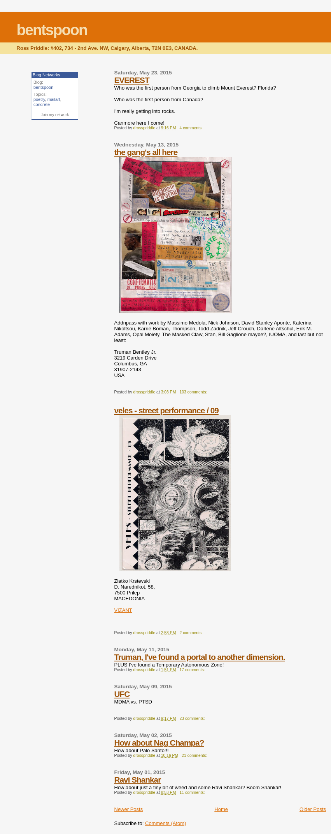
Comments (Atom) (165, 823)
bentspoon (52, 29)
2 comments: (192, 633)
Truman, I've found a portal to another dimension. (199, 656)
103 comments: (194, 392)
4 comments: (192, 128)
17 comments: (193, 670)
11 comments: (193, 792)
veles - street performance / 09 (166, 410)
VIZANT (123, 610)
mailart (53, 99)
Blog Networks (46, 74)
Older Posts (312, 809)
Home (221, 809)
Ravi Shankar (137, 779)
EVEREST (131, 80)
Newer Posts (128, 809)
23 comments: (193, 718)
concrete (41, 104)
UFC (122, 693)
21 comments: (195, 755)
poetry (39, 99)
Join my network (55, 115)
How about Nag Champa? (159, 742)
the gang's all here (146, 152)
